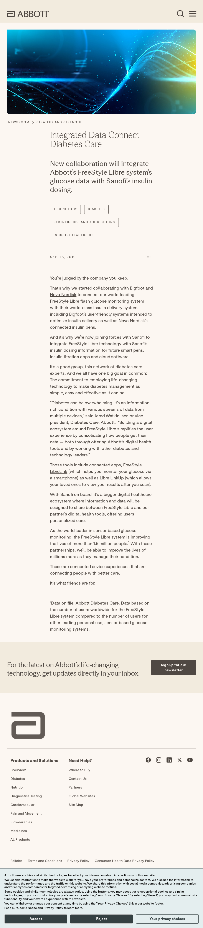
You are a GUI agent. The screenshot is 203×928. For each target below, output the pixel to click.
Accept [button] (36, 919)
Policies (16, 861)
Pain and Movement (26, 813)
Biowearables (21, 822)
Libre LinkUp (112, 478)
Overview (18, 770)
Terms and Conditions (45, 861)
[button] (148, 257)
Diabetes (17, 779)
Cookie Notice (27, 908)
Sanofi (138, 337)
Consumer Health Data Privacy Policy (124, 861)
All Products (20, 839)
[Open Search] (180, 13)
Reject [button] (101, 919)
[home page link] (28, 14)
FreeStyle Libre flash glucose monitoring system (97, 301)
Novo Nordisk (63, 295)
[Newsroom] (19, 122)
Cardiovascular (22, 805)
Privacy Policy (78, 861)
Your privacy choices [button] (167, 919)
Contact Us (78, 779)
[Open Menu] (192, 13)
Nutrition (17, 787)
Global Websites (82, 796)
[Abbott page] (148, 761)
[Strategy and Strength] (59, 122)
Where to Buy (79, 770)
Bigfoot (137, 288)
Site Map (76, 805)
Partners (75, 787)
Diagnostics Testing (26, 796)
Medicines (18, 831)
